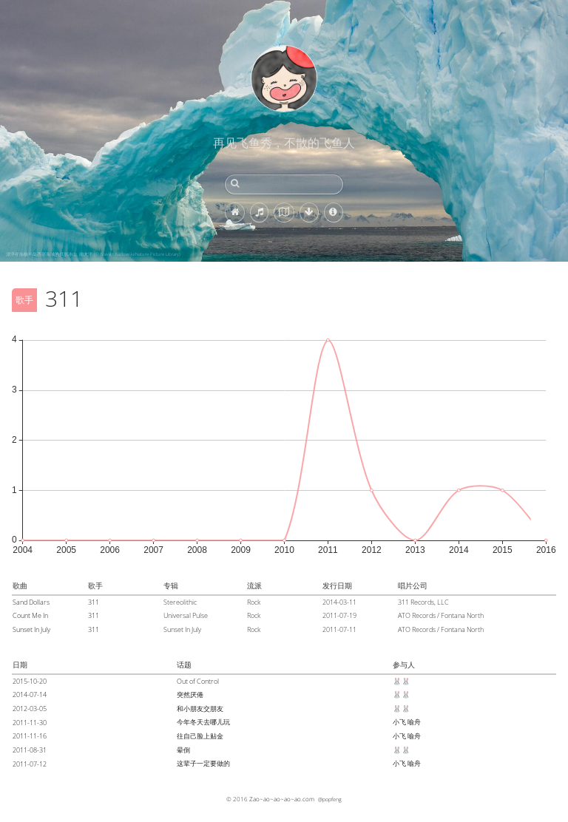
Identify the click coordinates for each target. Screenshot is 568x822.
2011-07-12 (30, 764)
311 (93, 602)
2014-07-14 (30, 694)
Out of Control (198, 681)
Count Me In (30, 615)
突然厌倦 (190, 694)
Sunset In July (31, 629)
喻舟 (414, 722)
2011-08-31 (30, 750)
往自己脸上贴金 (200, 736)
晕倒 (183, 750)
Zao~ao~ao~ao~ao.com (281, 799)
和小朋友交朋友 (200, 708)
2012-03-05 (30, 708)
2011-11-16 (30, 736)
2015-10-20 (30, 681)
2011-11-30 (30, 722)
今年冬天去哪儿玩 (203, 722)
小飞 (399, 722)
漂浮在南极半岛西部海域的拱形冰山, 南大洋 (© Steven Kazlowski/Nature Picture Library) (93, 254)
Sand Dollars (31, 602)
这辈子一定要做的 (203, 763)
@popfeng (330, 799)
